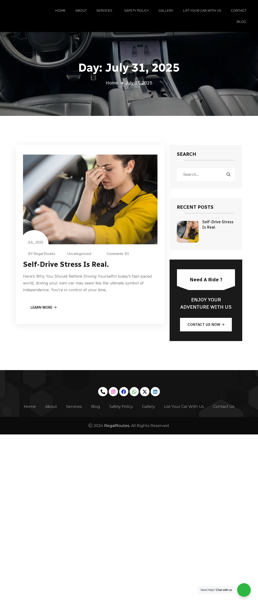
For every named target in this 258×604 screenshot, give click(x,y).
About (50, 406)
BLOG (241, 21)
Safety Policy (121, 406)
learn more (43, 307)
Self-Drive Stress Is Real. (66, 264)
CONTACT (238, 10)
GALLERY (165, 10)
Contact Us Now (206, 324)
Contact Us (225, 406)
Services (73, 406)
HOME (60, 10)
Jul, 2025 (35, 238)
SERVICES (105, 10)
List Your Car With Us (185, 406)
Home (112, 82)
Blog (95, 406)
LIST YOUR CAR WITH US (202, 10)
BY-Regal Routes (39, 254)
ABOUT (81, 10)
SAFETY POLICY (136, 10)
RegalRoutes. (116, 425)
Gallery (149, 406)
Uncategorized (76, 254)
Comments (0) (114, 254)
